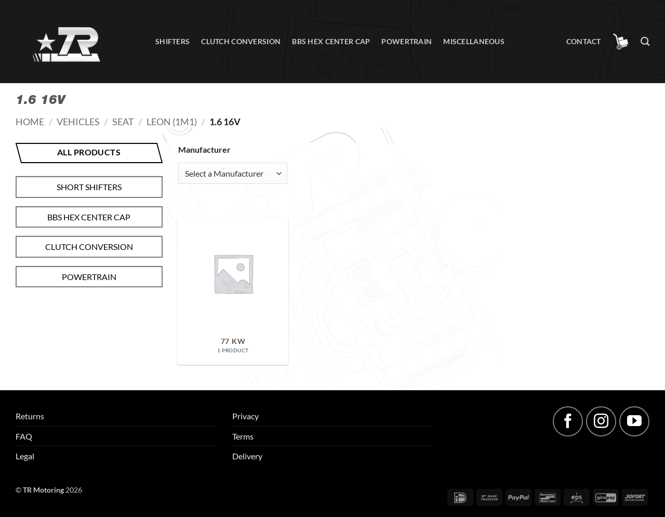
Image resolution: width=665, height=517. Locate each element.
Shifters (172, 41)
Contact (583, 41)
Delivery (247, 456)
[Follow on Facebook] (568, 421)
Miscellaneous (473, 41)
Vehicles (78, 121)
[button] (621, 41)
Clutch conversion (241, 41)
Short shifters (89, 187)
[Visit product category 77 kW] (233, 291)
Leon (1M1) (172, 121)
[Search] (645, 41)
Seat (123, 121)
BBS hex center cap (331, 41)
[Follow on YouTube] (634, 421)
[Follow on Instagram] (601, 421)
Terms (243, 436)
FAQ (24, 436)
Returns (30, 416)
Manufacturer (204, 149)
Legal (25, 456)
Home (30, 121)
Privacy (245, 416)
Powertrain (406, 41)
